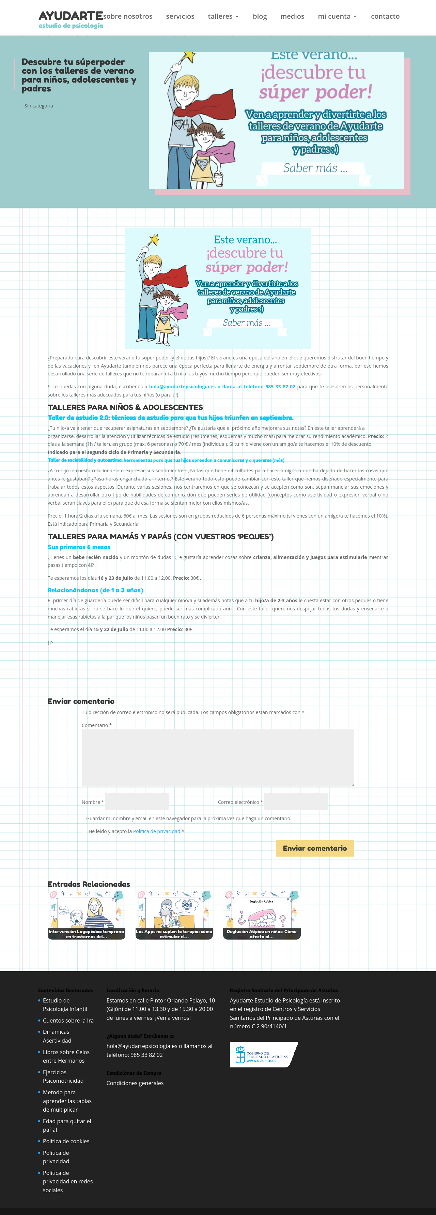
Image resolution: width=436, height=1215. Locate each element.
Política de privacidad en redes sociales (68, 1181)
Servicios (180, 17)
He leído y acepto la (133, 831)
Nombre (93, 802)
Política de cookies (66, 1141)
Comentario (97, 725)
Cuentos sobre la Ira (68, 1020)
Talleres (220, 17)
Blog (260, 17)
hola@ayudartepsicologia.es (142, 1046)
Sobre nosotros (128, 17)
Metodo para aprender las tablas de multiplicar (67, 1101)
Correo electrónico (240, 802)
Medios (292, 17)
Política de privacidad (157, 831)
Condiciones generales (136, 1083)
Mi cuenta (334, 17)
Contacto (385, 17)
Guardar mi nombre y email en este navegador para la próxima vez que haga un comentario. (189, 818)
